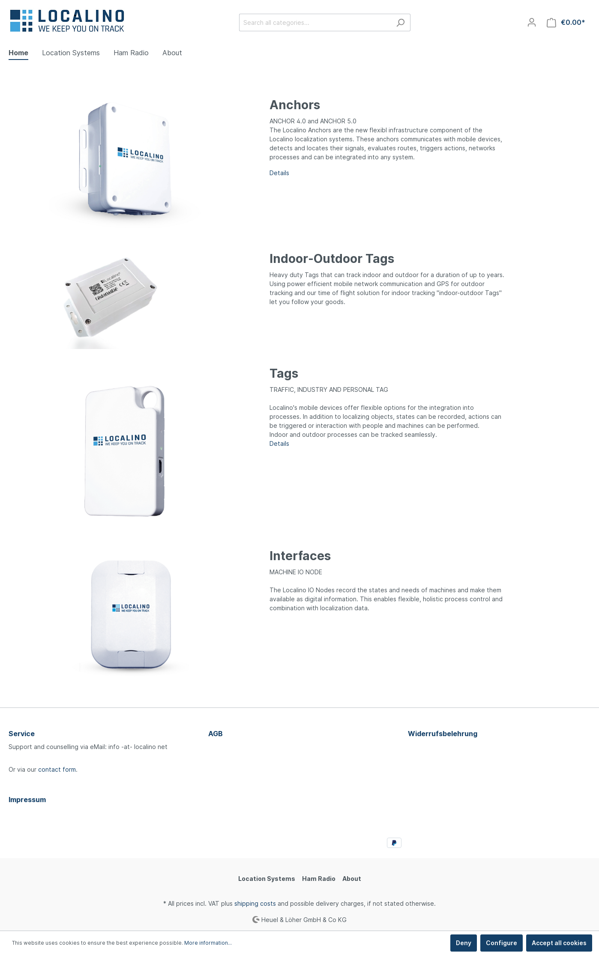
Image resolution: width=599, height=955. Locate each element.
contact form (57, 769)
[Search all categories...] (315, 22)
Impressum (27, 799)
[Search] (400, 22)
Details (279, 443)
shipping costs (255, 903)
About (351, 878)
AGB (215, 733)
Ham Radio (318, 878)
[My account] (532, 22)
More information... (208, 943)
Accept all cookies (559, 942)
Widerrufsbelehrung (442, 733)
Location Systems (266, 878)
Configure (501, 942)
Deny (463, 942)
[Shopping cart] (566, 22)
